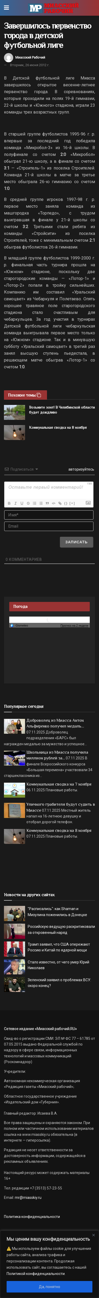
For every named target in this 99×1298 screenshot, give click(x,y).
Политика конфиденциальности (32, 1217)
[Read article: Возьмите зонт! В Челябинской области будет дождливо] (14, 412)
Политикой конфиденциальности (36, 1274)
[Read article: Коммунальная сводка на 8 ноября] (14, 432)
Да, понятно (49, 1287)
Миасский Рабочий (30, 57)
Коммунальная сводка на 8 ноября (58, 427)
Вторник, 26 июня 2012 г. (29, 65)
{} (66, 503)
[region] (49, 1264)
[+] (72, 503)
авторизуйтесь (81, 469)
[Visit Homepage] (53, 8)
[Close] (93, 1235)
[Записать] (76, 542)
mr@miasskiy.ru (27, 1197)
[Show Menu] (6, 8)
